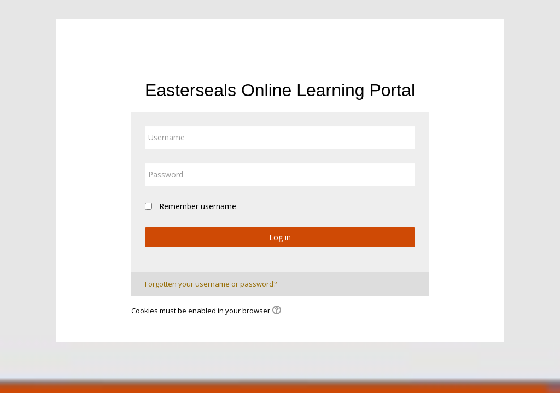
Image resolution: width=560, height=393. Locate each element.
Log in (280, 237)
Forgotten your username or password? (211, 284)
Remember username (197, 206)
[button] (278, 311)
